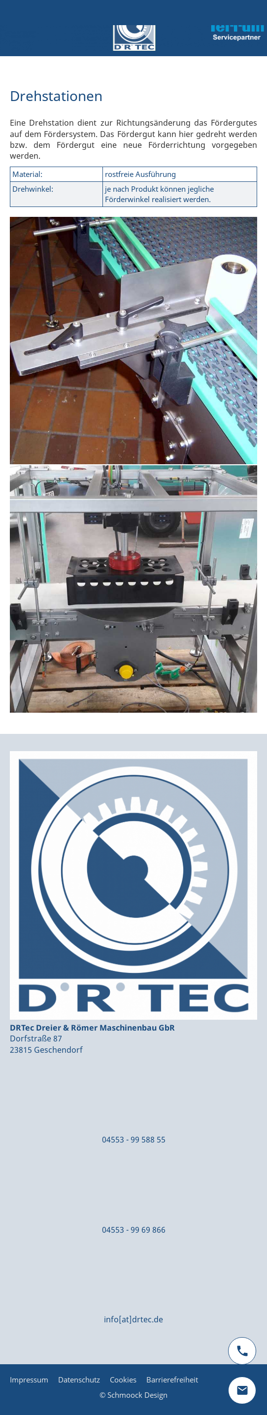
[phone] (242, 1351)
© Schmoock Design (133, 1395)
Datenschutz (79, 1379)
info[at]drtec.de (133, 1319)
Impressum (29, 1379)
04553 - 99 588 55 (134, 1139)
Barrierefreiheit (172, 1379)
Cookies (123, 1379)
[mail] (242, 1390)
